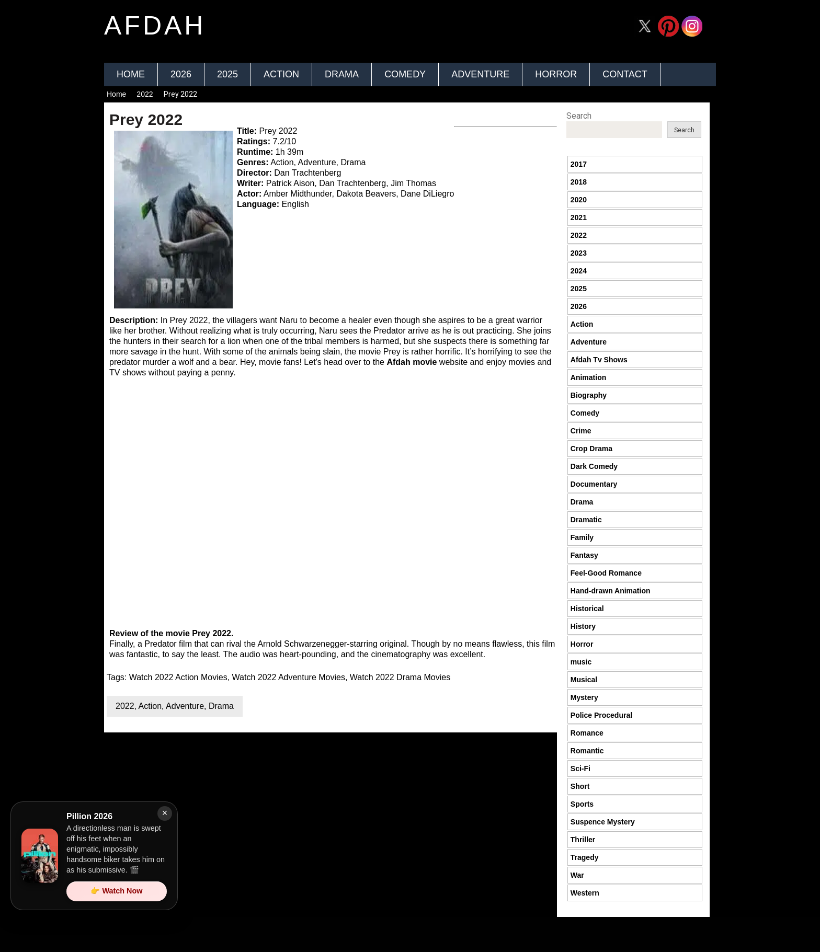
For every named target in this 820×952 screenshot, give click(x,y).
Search (578, 116)
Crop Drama (591, 448)
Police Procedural (601, 715)
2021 (579, 217)
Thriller (583, 839)
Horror (556, 74)
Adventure (480, 74)
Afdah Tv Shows (599, 359)
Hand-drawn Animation (611, 591)
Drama (342, 74)
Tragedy (585, 857)
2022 (144, 94)
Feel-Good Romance (606, 573)
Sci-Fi (580, 768)
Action (281, 74)
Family (582, 537)
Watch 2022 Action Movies (178, 677)
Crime (581, 431)
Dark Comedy (594, 466)
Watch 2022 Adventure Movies (288, 677)
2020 (579, 200)
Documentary (594, 484)
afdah (155, 26)
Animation (588, 377)
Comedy (405, 74)
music (581, 662)
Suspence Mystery (603, 822)
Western (585, 893)
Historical (587, 608)
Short (580, 786)
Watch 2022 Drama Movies (400, 677)
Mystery (584, 697)
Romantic (587, 751)
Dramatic (586, 519)
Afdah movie (411, 362)
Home (131, 74)
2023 (579, 253)
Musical (584, 679)
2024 (579, 271)
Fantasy (584, 555)
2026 (180, 74)
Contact (624, 74)
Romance (587, 733)
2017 (579, 164)
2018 (579, 182)
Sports (582, 804)
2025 (227, 74)
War (577, 875)
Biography (589, 395)
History (583, 626)
